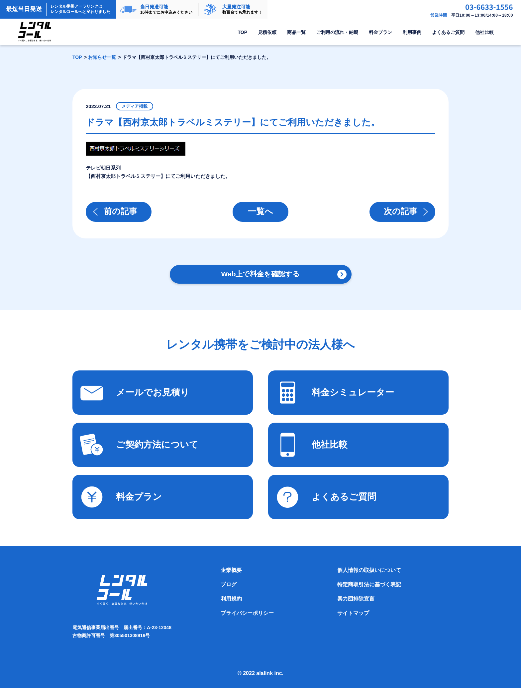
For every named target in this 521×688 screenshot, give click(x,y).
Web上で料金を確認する (260, 274)
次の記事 (400, 211)
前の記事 (120, 211)
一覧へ (260, 211)
